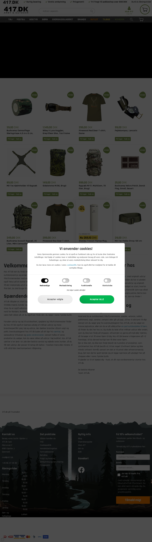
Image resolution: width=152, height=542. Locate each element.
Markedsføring (65, 285)
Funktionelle (86, 285)
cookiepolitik (71, 265)
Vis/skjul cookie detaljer (76, 290)
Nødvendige (45, 285)
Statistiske (107, 285)
